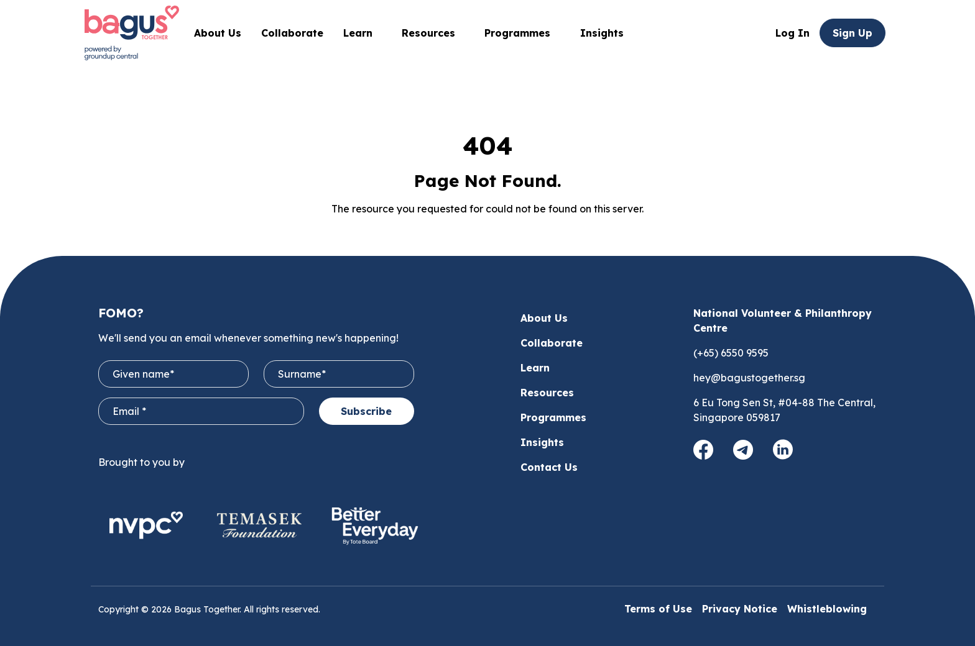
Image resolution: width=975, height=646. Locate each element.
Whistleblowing (827, 609)
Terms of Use (658, 609)
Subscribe (366, 411)
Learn (535, 368)
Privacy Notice (739, 609)
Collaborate (292, 33)
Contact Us (549, 467)
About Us (217, 33)
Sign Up (852, 33)
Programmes (522, 33)
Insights (602, 33)
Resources (547, 392)
